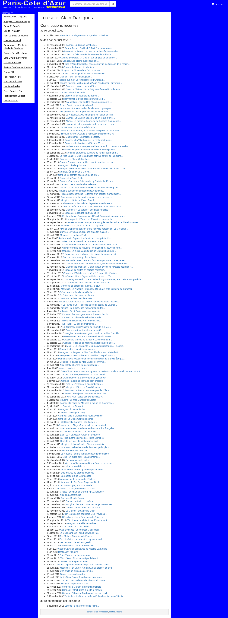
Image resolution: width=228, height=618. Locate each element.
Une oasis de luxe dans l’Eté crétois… (78, 298)
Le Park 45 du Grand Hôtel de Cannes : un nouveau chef (89, 244)
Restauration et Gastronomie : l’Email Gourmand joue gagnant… (94, 216)
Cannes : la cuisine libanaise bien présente (82, 381)
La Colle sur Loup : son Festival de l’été (79, 533)
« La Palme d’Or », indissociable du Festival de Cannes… (89, 305)
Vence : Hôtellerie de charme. (73, 368)
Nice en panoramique (70, 495)
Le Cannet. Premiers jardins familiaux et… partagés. (85, 108)
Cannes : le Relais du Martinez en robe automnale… (89, 343)
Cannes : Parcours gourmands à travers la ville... (86, 314)
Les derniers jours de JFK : (75, 450)
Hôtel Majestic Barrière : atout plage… (78, 422)
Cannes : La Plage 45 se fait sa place (76, 488)
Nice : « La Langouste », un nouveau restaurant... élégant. (95, 346)
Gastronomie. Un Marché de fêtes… (83, 137)
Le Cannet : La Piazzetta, (72, 406)
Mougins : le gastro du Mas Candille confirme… (83, 362)
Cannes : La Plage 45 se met (74, 561)
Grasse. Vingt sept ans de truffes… (82, 95)
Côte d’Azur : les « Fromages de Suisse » (82, 517)
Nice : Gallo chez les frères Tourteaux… (79, 365)
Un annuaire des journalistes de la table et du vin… (91, 124)
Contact (218, 4)
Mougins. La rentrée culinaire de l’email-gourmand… (92, 152)
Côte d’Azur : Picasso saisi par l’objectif (79, 558)
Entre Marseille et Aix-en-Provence (76, 545)
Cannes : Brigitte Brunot (73, 498)
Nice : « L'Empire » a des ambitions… (84, 384)
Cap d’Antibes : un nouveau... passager (79, 529)
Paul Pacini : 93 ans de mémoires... (78, 324)
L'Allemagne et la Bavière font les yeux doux (84, 377)
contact (112, 612)
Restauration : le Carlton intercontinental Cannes (87, 336)
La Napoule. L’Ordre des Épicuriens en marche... (90, 219)
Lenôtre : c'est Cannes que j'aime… (82, 606)
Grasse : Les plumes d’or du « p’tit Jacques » (82, 491)
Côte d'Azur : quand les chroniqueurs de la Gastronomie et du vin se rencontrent (100, 371)
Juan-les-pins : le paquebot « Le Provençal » (85, 514)
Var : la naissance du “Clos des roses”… (80, 431)
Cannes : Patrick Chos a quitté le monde (82, 590)
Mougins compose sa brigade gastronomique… (82, 190)
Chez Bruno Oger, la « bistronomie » (76, 485)
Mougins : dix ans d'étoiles (72, 409)
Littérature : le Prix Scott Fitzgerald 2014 (79, 482)
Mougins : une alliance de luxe (81, 523)
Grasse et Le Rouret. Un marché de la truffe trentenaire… (91, 51)
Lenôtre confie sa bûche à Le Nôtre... (84, 507)
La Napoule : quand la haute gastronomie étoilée (85, 453)
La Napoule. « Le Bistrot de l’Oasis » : (79, 127)
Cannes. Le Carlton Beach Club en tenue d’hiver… (91, 118)
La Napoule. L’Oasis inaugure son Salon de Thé (89, 114)
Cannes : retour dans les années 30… (84, 330)
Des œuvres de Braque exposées (77, 472)
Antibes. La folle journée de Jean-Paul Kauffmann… (88, 54)
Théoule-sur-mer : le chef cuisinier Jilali (79, 441)
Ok (112, 4)
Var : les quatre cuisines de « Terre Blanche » (82, 438)
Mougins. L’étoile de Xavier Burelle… (79, 200)
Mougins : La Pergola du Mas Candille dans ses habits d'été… (89, 352)
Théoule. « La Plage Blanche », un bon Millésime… (85, 35)
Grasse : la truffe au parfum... (80, 501)
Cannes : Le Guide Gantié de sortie (75, 419)
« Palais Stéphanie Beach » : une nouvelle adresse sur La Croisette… (93, 228)
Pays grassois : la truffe (77, 460)
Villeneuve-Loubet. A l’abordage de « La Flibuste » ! (88, 203)
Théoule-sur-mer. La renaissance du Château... (81, 80)
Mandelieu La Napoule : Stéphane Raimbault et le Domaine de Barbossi (96, 289)
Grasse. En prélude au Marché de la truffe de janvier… (90, 149)
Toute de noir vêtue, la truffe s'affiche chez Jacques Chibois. (94, 596)
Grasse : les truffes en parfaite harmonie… (85, 270)
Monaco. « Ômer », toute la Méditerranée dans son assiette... (93, 206)
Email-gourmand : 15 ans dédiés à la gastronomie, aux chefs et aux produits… (104, 279)
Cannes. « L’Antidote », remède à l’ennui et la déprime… (91, 273)
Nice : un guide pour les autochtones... (81, 457)
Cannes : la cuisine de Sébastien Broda (81, 317)
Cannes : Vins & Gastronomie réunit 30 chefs (80, 415)
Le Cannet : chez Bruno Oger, (80, 510)
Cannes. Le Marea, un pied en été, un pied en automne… (88, 57)
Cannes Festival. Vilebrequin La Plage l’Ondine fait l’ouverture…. (91, 83)
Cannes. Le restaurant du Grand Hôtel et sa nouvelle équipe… (89, 187)
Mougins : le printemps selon (75, 583)
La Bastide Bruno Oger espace (76, 476)
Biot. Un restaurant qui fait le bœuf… (80, 257)
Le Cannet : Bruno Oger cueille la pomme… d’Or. (87, 276)
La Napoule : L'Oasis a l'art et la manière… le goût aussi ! (86, 355)
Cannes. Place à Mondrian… (74, 92)
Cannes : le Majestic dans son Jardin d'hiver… (86, 393)
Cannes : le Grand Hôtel (77, 526)
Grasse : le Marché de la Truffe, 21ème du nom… (87, 339)
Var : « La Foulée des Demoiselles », (84, 396)
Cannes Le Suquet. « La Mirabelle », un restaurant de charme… (97, 263)
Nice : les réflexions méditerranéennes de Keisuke (89, 463)
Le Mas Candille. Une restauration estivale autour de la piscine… (92, 156)
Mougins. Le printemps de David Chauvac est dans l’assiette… (89, 301)
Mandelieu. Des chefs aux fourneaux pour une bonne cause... (96, 260)
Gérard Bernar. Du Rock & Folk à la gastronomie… (89, 48)
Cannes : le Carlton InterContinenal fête (81, 587)
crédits (119, 612)
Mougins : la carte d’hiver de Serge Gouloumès (89, 504)
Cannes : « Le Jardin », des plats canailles (87, 209)
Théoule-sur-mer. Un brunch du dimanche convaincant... (90, 254)
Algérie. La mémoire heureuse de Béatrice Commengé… (94, 121)
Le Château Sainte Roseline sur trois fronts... (82, 577)
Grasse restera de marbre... (73, 574)
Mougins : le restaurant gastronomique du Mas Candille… (93, 333)
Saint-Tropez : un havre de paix (75, 555)
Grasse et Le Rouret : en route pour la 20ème (87, 390)
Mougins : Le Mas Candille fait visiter (78, 400)
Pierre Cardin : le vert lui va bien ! (76, 105)
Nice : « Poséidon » (75, 466)
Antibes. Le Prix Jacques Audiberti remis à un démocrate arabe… (98, 146)
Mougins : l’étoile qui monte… (74, 165)
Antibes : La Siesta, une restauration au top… (83, 308)
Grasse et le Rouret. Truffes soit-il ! (82, 213)
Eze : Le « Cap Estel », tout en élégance (80, 434)
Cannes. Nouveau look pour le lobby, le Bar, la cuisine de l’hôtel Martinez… (103, 222)
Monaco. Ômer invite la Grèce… (75, 171)
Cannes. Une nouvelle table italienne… (79, 184)
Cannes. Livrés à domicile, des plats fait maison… (84, 232)
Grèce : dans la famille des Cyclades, (77, 292)
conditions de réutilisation (97, 612)
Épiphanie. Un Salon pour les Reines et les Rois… (86, 111)
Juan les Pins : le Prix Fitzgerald (75, 542)
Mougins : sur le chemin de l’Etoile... (77, 479)
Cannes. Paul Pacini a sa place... (76, 76)
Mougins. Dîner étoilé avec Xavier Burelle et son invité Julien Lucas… (93, 168)
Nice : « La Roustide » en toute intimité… (82, 320)
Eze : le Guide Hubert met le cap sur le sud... (81, 539)
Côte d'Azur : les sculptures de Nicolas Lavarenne (82, 549)
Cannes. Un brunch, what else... (81, 45)
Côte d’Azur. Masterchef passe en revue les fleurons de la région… (97, 64)
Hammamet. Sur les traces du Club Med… (84, 99)
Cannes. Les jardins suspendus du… (81, 61)
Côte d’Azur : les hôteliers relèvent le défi (86, 520)
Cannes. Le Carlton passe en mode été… (78, 175)
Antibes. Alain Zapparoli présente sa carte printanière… (86, 238)
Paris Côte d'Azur (34, 4)
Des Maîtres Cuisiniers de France (75, 536)
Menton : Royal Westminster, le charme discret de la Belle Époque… (91, 358)
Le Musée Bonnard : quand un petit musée (82, 469)
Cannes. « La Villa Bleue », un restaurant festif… (88, 140)
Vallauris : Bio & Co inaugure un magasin (80, 311)
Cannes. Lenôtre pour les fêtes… (82, 86)
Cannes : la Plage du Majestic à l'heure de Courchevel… (87, 403)
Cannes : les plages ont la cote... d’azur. (80, 286)
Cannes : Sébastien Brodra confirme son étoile (85, 593)
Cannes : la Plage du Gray (72, 412)
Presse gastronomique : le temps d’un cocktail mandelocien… (91, 194)
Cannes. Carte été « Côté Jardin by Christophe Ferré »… (88, 181)
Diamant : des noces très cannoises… (78, 349)
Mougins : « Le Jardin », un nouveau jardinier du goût (86, 568)
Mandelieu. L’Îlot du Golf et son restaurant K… (89, 102)
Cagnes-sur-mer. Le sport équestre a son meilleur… (86, 197)
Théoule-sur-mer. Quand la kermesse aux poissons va (87, 133)
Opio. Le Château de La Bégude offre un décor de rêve (93, 89)
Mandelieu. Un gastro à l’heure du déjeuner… (83, 225)
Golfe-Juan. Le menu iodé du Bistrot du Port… (83, 241)
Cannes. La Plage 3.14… (72, 178)
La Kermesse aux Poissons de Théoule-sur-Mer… (87, 327)
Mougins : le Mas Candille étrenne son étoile (83, 444)
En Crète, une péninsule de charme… (78, 295)
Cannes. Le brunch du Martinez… (79, 67)
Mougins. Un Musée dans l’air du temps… (81, 70)
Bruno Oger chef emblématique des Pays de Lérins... (84, 564)
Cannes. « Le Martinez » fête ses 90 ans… (86, 143)
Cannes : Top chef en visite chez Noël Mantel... (84, 580)
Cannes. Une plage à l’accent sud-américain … (84, 73)
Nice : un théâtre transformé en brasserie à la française (87, 428)
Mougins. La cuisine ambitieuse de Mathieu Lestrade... (89, 251)
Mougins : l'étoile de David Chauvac (83, 387)
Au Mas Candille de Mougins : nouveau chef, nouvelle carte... (92, 248)
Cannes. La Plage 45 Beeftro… (75, 159)
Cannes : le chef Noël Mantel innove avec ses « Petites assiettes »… (99, 267)
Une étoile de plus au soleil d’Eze (76, 571)
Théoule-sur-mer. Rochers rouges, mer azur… (89, 282)
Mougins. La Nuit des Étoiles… (75, 235)
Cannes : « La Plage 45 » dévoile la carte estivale (82, 425)
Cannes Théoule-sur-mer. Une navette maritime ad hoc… (87, 162)
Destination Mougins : (68, 552)
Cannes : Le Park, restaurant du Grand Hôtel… (84, 374)
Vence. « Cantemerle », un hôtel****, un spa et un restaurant (89, 130)
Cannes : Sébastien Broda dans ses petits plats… (86, 447)
